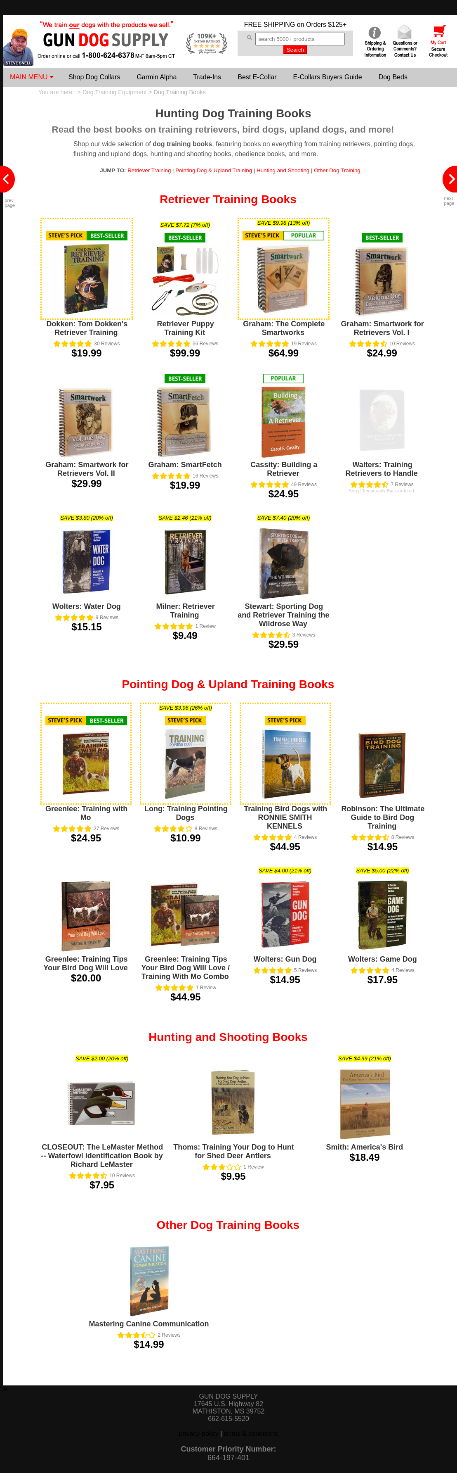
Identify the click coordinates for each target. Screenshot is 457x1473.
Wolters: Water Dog (86, 606)
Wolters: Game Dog (382, 959)
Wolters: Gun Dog (285, 959)
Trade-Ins (207, 77)
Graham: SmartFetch (185, 465)
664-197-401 (228, 1458)
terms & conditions (251, 1433)
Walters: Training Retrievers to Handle (382, 469)
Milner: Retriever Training (185, 610)
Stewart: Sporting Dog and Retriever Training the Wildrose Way (283, 615)
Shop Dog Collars (94, 77)
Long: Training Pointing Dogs (186, 813)
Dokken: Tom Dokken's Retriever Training (86, 328)
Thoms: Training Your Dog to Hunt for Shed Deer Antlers (233, 1151)
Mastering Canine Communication (149, 1324)
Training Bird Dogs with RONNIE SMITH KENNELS (285, 817)
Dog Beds (393, 77)
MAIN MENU (32, 77)
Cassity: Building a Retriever (283, 469)
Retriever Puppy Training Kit (185, 328)
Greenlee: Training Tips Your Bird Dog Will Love (85, 963)
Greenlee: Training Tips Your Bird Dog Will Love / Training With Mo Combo (185, 968)
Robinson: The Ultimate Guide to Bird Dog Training (382, 817)
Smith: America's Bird (364, 1147)
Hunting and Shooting (283, 170)
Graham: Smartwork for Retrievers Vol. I (382, 328)
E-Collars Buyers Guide (327, 77)
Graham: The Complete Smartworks (284, 328)
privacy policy (199, 1433)
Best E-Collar (257, 77)
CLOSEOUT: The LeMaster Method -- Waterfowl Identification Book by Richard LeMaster (102, 1156)
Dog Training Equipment (114, 92)
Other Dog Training (337, 170)
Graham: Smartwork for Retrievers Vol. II (86, 469)
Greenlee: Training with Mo (86, 813)
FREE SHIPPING (269, 24)
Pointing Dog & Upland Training (213, 170)
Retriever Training (149, 170)
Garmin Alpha (157, 77)
